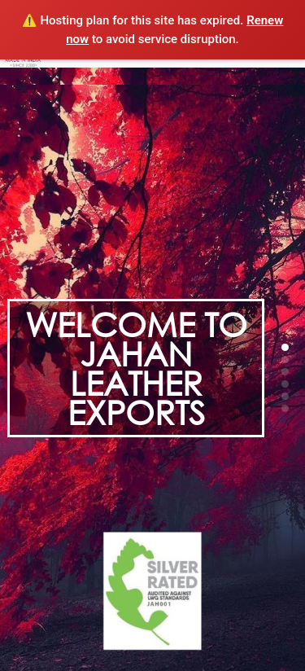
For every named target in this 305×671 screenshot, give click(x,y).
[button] (285, 347)
